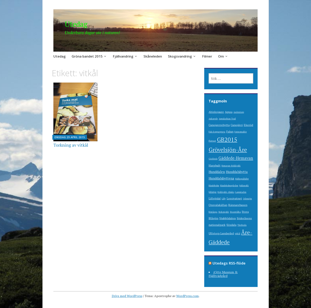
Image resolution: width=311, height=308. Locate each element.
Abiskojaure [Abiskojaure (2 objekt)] (216, 112)
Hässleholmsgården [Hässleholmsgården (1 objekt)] (229, 185)
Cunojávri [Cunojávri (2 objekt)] (237, 125)
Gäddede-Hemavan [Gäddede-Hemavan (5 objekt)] (236, 158)
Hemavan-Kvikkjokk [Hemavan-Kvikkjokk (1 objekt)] (231, 165)
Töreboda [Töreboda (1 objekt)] (241, 225)
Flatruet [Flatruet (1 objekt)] (212, 141)
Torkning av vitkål (70, 145)
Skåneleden (152, 56)
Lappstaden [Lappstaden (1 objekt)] (240, 192)
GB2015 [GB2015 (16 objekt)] (227, 139)
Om (221, 56)
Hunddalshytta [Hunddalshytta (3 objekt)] (237, 172)
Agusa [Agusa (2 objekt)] (228, 112)
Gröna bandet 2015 (87, 56)
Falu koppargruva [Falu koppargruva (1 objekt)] (217, 131)
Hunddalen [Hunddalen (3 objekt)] (217, 172)
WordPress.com (187, 296)
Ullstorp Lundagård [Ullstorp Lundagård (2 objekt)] (221, 233)
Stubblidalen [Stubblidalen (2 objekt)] (227, 218)
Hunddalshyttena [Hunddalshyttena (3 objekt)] (221, 178)
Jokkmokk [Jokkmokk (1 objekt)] (244, 185)
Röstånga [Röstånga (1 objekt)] (213, 212)
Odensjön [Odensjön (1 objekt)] (247, 198)
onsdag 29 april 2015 (69, 137)
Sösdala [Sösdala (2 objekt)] (231, 225)
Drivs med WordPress (127, 296)
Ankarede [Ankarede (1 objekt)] (213, 118)
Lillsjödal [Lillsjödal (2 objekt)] (215, 198)
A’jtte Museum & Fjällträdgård (223, 274)
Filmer (207, 56)
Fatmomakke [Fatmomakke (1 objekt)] (240, 131)
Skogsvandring (180, 56)
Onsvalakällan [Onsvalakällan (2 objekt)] (218, 205)
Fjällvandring (123, 56)
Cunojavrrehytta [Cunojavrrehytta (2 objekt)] (219, 125)
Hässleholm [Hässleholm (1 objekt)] (214, 185)
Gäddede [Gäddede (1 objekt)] (213, 158)
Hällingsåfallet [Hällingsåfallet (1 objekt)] (242, 178)
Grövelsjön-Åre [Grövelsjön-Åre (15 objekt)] (228, 149)
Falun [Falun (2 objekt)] (229, 131)
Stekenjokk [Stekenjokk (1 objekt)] (223, 212)
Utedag (76, 24)
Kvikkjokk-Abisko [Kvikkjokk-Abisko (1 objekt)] (226, 192)
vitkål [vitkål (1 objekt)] (237, 233)
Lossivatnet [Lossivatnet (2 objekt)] (234, 198)
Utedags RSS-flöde (229, 263)
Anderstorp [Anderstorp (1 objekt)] (238, 112)
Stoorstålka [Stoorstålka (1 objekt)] (235, 212)
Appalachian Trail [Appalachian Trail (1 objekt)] (227, 118)
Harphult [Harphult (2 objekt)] (214, 165)
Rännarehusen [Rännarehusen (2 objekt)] (237, 205)
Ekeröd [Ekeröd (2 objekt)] (248, 125)
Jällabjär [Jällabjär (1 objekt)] (213, 192)
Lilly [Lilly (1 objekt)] (224, 198)
